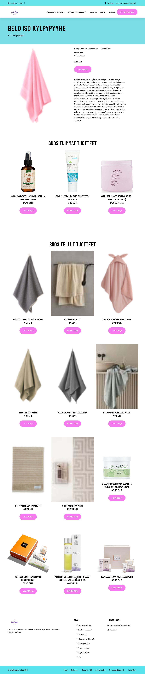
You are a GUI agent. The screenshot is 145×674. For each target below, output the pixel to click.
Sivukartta (131, 670)
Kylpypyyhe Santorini (72, 505)
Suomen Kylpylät (84, 625)
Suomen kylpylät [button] (55, 12)
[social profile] (24, 3)
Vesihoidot (82, 634)
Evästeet (74, 670)
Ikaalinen (110, 3)
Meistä (93, 12)
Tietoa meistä (83, 648)
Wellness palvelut (85, 630)
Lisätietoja (82, 69)
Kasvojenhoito (84, 643)
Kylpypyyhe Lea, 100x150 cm (28, 505)
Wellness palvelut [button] (76, 12)
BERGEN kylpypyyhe (28, 412)
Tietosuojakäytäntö (116, 670)
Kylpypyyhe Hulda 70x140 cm (116, 412)
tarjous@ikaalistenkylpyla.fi (126, 3)
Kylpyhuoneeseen (92, 48)
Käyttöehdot (100, 670)
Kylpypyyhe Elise (72, 319)
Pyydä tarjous (127, 12)
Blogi (102, 12)
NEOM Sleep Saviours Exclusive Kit (117, 576)
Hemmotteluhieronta (86, 639)
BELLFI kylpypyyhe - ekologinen (28, 319)
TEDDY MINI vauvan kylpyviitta (117, 319)
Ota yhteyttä (87, 670)
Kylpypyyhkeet (105, 48)
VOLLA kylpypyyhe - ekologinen (72, 412)
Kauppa (112, 12)
